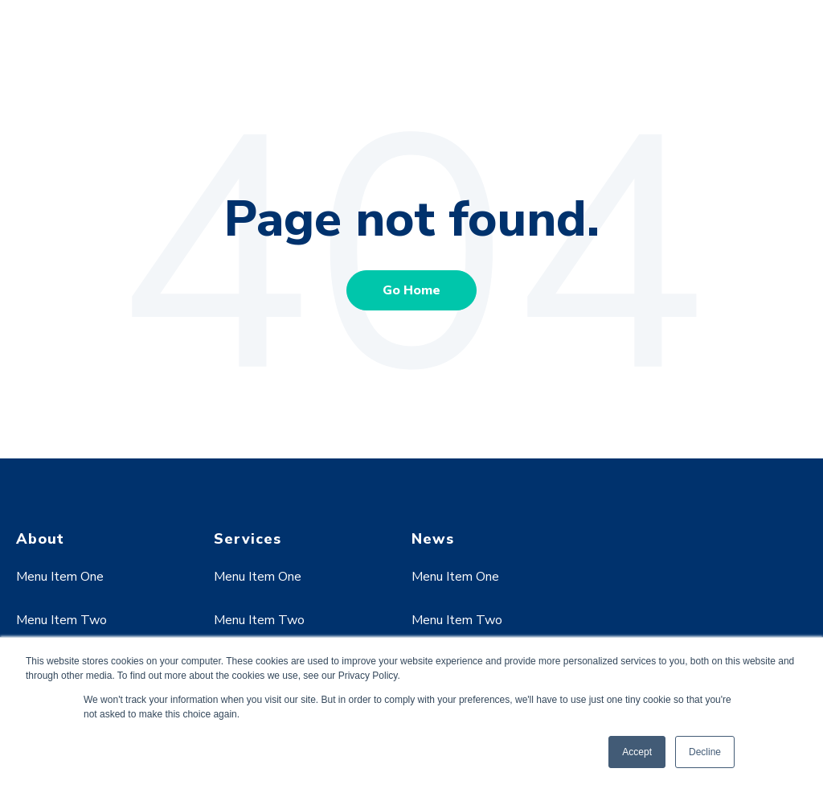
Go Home (411, 290)
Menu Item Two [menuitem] (61, 620)
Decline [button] (705, 752)
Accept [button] (637, 752)
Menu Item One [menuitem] (60, 577)
